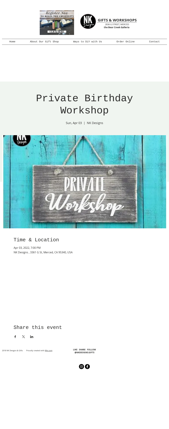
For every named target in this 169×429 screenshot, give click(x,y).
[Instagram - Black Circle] (81, 366)
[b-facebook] (87, 366)
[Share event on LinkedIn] (31, 336)
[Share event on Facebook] (15, 336)
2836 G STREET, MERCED (117, 24)
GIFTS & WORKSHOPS (117, 20)
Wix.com (48, 350)
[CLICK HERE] (56, 31)
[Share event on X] (23, 336)
